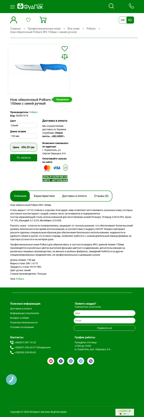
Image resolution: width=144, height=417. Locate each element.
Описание (20, 196)
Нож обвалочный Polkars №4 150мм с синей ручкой (43, 32)
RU (130, 20)
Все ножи (73, 28)
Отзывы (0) (101, 196)
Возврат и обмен (19, 317)
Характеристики (44, 196)
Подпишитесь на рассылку (88, 307)
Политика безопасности (24, 322)
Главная (15, 28)
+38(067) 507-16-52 (25, 342)
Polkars (91, 28)
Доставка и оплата (74, 196)
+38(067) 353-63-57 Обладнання (32, 347)
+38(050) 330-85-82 (25, 352)
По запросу (24, 157)
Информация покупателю (24, 313)
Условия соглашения (22, 327)
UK (123, 20)
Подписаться (104, 328)
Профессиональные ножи (44, 28)
